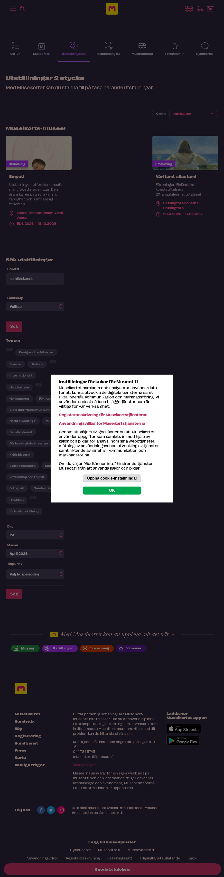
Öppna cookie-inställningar (112, 478)
